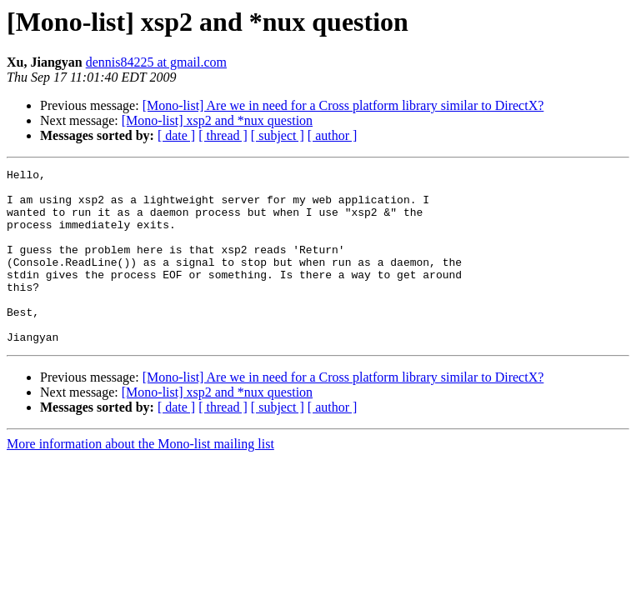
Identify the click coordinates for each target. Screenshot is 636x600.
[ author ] (333, 135)
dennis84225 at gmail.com (156, 62)
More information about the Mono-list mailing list (140, 479)
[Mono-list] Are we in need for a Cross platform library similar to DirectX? (343, 105)
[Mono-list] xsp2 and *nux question (217, 120)
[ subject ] (277, 135)
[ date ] (176, 135)
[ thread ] (223, 135)
